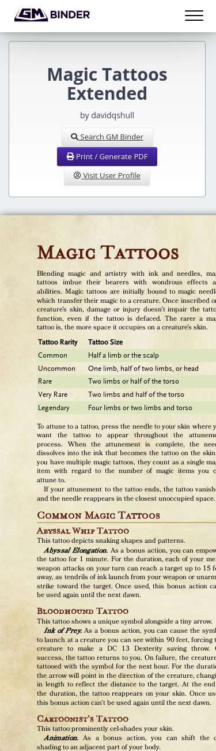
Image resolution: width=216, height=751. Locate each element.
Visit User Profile (107, 175)
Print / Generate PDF (107, 156)
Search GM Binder (107, 137)
